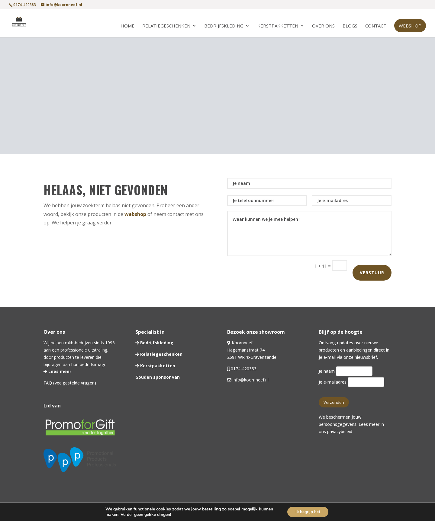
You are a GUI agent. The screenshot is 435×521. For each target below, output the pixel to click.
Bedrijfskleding (223, 26)
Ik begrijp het (308, 511)
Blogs (350, 26)
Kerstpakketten (277, 26)
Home (127, 26)
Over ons (323, 26)
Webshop (410, 26)
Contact (375, 26)
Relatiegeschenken (166, 26)
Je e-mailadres (351, 382)
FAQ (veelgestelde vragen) (70, 383)
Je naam (345, 371)
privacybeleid (339, 431)
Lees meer (59, 371)
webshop (135, 214)
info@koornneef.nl (250, 380)
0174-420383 (243, 368)
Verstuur (372, 272)
